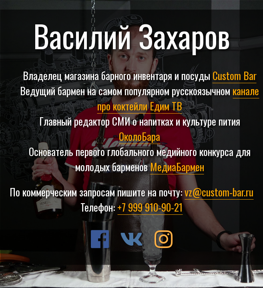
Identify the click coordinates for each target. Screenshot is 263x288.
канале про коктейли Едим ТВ (178, 98)
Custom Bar (235, 75)
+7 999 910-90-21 (150, 206)
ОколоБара (139, 136)
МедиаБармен (177, 166)
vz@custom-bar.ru (219, 191)
